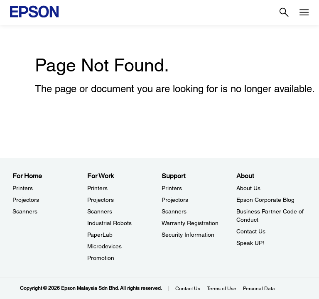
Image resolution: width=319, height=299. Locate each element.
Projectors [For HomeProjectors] (25, 199)
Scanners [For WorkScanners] (99, 211)
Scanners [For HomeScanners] (24, 211)
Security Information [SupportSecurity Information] (188, 234)
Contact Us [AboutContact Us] (250, 231)
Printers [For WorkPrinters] (97, 188)
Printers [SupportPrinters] (172, 188)
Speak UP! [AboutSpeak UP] (250, 243)
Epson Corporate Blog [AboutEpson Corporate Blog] (265, 199)
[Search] (284, 12)
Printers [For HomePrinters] (22, 188)
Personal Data (259, 289)
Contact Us (187, 289)
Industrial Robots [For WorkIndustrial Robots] (109, 223)
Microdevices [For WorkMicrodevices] (104, 246)
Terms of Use (221, 289)
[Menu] (304, 12)
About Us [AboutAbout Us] (248, 188)
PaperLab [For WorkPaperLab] (100, 234)
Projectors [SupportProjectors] (175, 199)
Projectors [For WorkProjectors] (100, 199)
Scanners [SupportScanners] (174, 211)
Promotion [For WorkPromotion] (100, 258)
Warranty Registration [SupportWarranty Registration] (190, 223)
